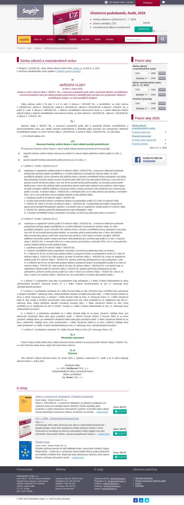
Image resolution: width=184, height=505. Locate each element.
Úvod (29, 48)
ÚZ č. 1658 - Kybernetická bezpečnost (57, 418)
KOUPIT (122, 411)
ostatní (97, 39)
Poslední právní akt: (141, 132)
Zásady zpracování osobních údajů (150, 481)
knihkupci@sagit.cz (112, 486)
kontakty (110, 39)
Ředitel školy (42, 442)
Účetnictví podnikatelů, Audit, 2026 (100, 9)
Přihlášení (147, 3)
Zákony (38, 48)
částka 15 (77, 68)
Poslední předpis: (140, 144)
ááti (73, 39)
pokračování (102, 412)
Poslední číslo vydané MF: (144, 140)
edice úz (38, 39)
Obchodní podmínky (144, 478)
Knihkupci (139, 486)
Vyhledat (162, 39)
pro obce (85, 39)
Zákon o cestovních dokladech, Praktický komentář (64, 396)
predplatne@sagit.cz (117, 481)
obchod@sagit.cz (117, 478)
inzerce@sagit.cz (109, 489)
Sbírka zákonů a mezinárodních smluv (60, 48)
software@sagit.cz (111, 483)
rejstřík (24, 39)
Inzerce (138, 483)
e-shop (50, 39)
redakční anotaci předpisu (69, 71)
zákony (61, 39)
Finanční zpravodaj (141, 136)
